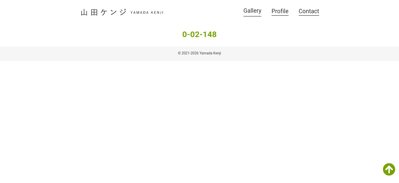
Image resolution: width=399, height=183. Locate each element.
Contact (309, 11)
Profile (280, 11)
